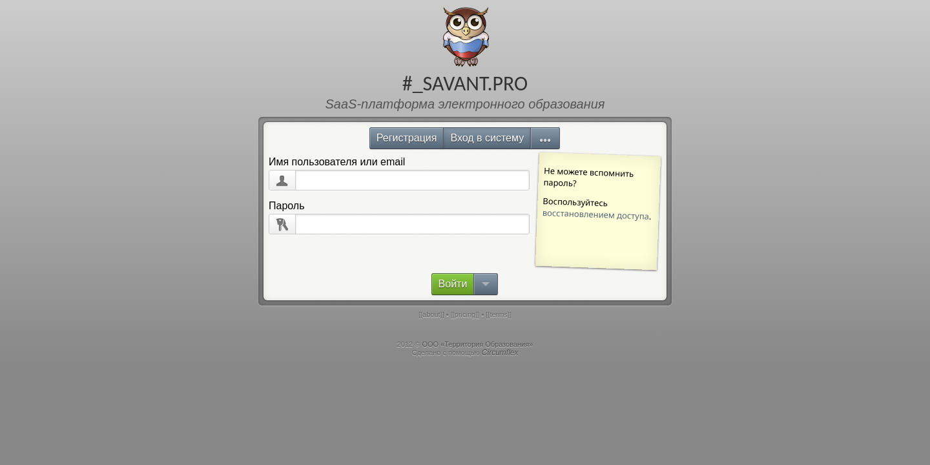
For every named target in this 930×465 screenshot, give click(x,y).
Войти (453, 283)
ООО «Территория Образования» (477, 344)
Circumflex (500, 352)
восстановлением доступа (596, 214)
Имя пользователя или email (337, 161)
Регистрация (407, 137)
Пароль (287, 205)
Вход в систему (487, 137)
